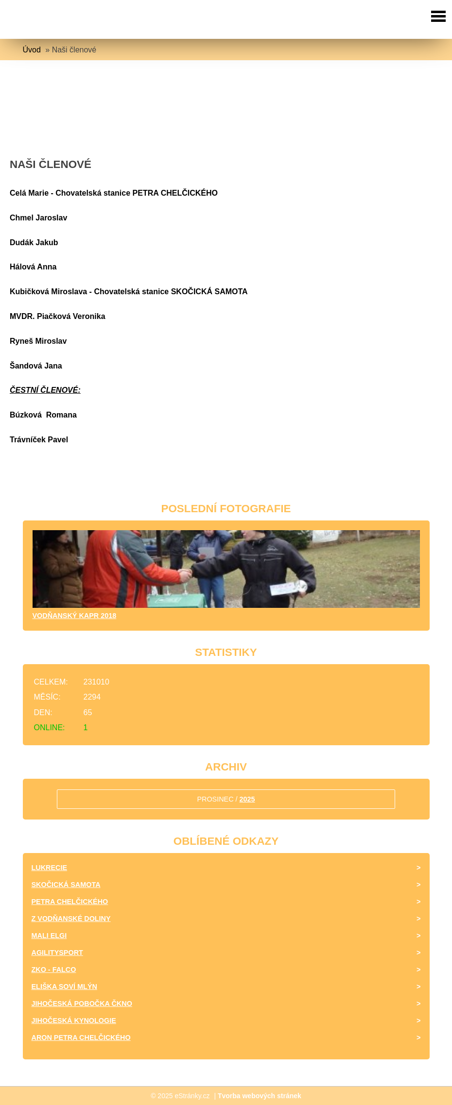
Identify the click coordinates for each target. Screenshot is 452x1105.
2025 (247, 799)
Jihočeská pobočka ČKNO (82, 1003)
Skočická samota (66, 884)
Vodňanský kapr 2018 (75, 615)
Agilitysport (57, 952)
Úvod (32, 50)
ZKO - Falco (54, 969)
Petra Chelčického (70, 901)
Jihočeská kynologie (74, 1020)
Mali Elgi (49, 935)
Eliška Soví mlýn (64, 986)
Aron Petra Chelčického (81, 1037)
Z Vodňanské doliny (71, 918)
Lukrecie (50, 867)
